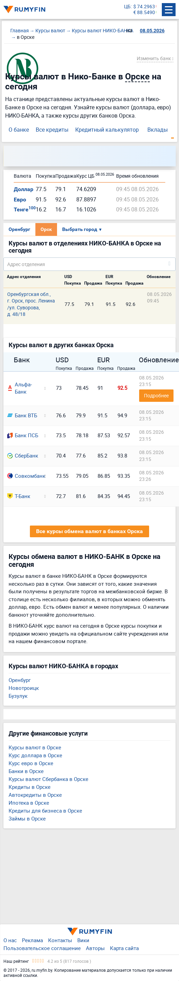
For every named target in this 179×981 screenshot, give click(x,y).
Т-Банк (18, 496)
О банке (19, 129)
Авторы (95, 948)
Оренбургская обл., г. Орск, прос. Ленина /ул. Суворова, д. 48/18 (31, 304)
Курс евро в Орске (31, 763)
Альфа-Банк (19, 388)
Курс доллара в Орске (35, 755)
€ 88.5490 (144, 12)
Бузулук (18, 696)
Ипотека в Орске (29, 803)
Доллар (23, 189)
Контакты (60, 940)
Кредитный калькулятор (107, 129)
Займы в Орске (27, 818)
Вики (83, 940)
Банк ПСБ (22, 435)
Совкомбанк (23, 475)
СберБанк (22, 455)
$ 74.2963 (144, 7)
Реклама (32, 940)
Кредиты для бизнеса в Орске (45, 810)
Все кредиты (52, 129)
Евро (20, 199)
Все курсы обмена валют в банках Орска (89, 531)
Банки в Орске (26, 771)
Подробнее (156, 395)
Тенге (25, 209)
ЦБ (127, 7)
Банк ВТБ (22, 415)
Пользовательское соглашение (42, 948)
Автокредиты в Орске (35, 795)
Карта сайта (124, 948)
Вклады (157, 129)
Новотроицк (24, 688)
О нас (10, 940)
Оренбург (19, 229)
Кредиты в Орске (30, 787)
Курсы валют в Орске (35, 747)
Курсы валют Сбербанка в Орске (48, 779)
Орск (46, 229)
